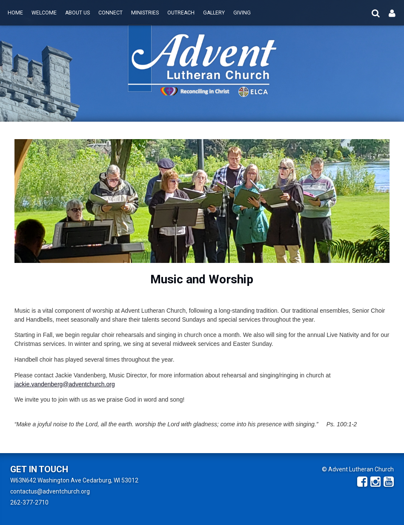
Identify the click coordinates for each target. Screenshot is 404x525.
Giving (242, 13)
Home (15, 13)
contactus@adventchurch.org (50, 491)
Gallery (214, 13)
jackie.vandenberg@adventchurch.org (64, 384)
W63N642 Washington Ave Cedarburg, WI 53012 (74, 480)
